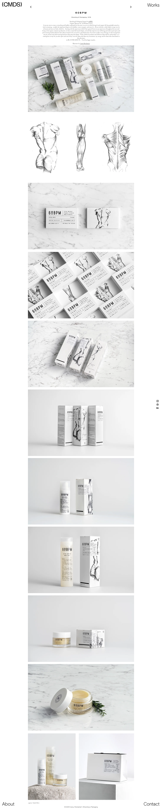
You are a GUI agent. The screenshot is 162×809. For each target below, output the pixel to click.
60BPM (90, 21)
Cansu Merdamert (85, 43)
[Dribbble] (157, 404)
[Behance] (157, 408)
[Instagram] (157, 401)
